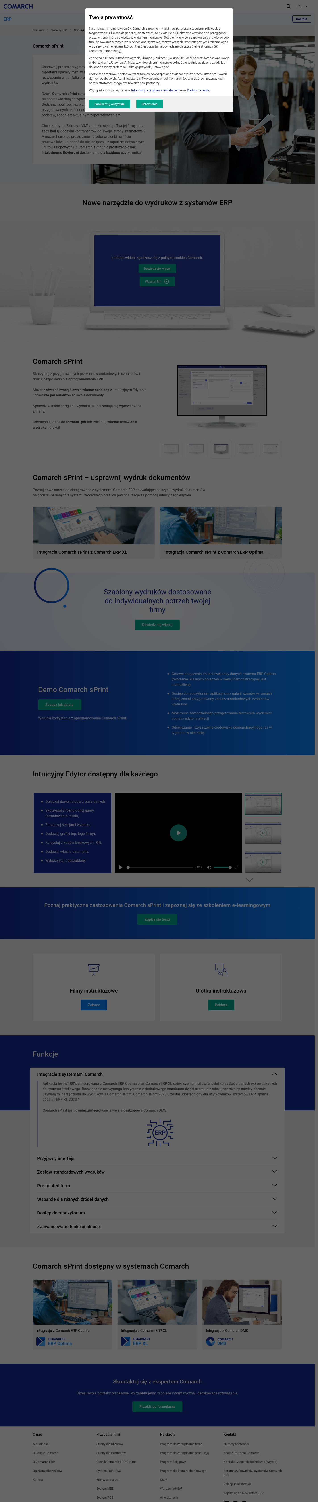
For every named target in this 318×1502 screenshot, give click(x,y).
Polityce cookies (198, 90)
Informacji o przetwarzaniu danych (155, 90)
